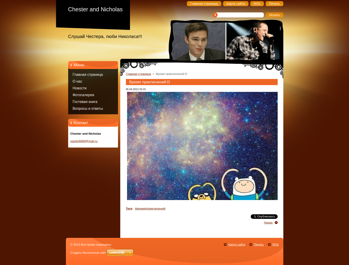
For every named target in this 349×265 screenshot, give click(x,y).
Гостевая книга (85, 102)
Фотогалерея (83, 95)
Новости (80, 88)
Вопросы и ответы (88, 108)
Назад (268, 222)
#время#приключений (150, 208)
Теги (129, 208)
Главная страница (88, 74)
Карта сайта (236, 244)
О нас (77, 81)
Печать (259, 244)
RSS (275, 244)
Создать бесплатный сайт (88, 252)
